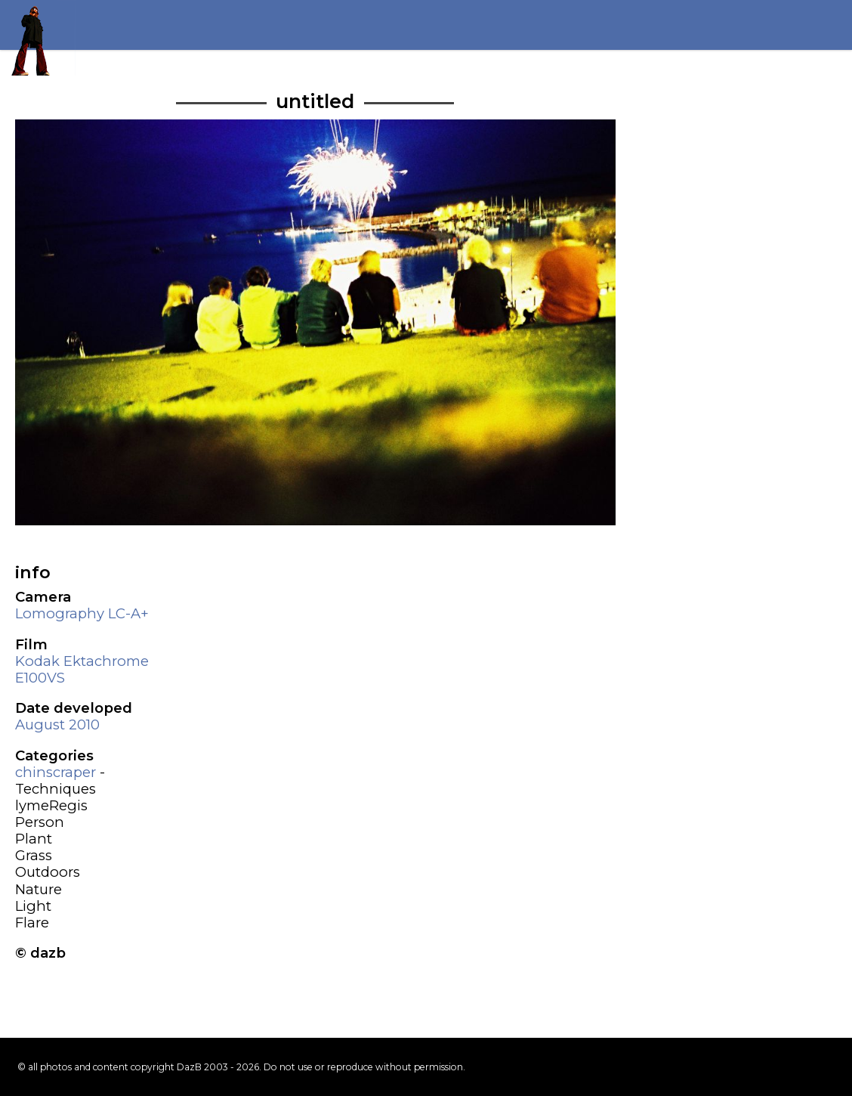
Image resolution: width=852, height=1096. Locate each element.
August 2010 (57, 724)
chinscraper (55, 772)
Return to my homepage (38, 38)
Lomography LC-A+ (82, 613)
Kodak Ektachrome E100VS (82, 669)
